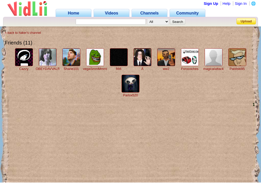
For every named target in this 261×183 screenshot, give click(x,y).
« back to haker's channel (23, 33)
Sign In (241, 3)
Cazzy (23, 69)
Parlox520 (130, 95)
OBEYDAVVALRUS (50, 69)
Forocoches (190, 69)
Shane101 (71, 69)
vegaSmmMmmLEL (97, 69)
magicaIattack (213, 69)
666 (119, 69)
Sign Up (211, 3)
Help (226, 3)
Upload (246, 21)
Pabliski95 (237, 69)
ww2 (166, 69)
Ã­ (142, 69)
